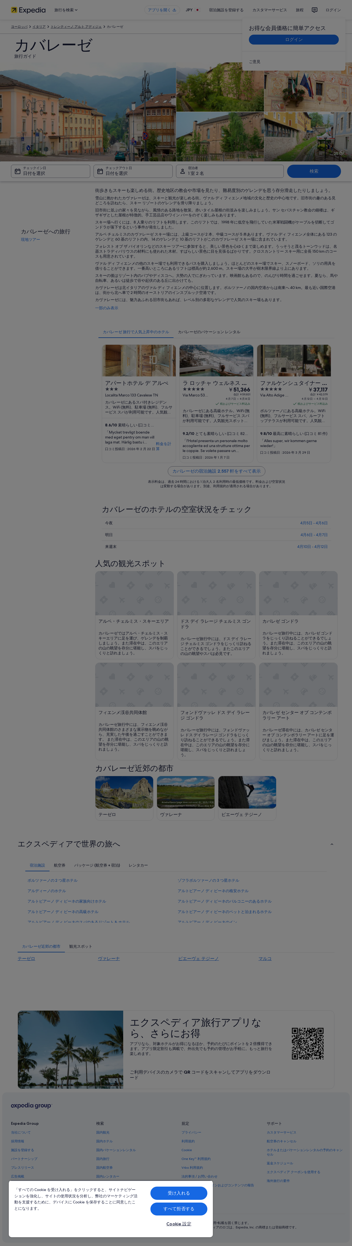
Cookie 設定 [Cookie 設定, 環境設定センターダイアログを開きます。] (178, 1223)
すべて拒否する (178, 1208)
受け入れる (179, 1193)
